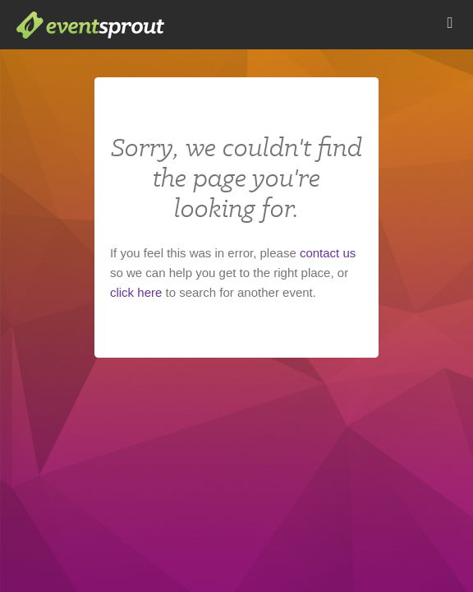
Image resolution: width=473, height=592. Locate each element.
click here (136, 292)
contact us (328, 253)
